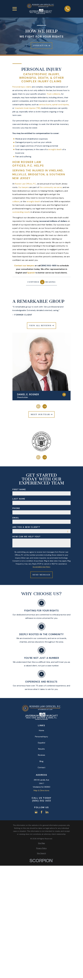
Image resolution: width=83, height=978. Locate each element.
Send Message (41, 575)
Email (15, 518)
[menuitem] (41, 843)
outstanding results (21, 212)
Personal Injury (41, 736)
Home (41, 730)
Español (41, 742)
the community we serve (51, 187)
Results (41, 749)
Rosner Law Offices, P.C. (25, 183)
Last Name (18, 499)
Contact (41, 767)
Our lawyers (23, 187)
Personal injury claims (22, 86)
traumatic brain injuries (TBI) (27, 108)
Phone (16, 508)
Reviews (41, 755)
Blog (41, 761)
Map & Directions (41, 790)
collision (16, 201)
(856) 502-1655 (41, 801)
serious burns (45, 104)
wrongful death (55, 149)
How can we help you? (26, 536)
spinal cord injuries (60, 104)
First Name (19, 489)
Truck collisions (53, 94)
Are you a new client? (26, 527)
